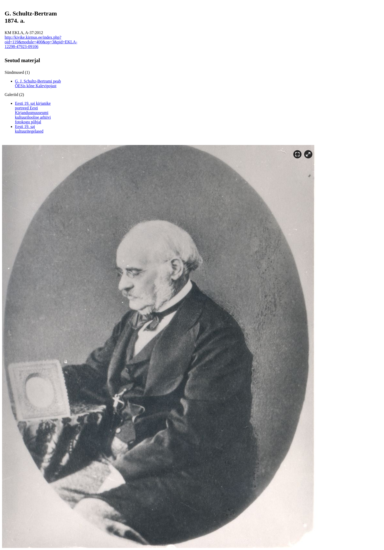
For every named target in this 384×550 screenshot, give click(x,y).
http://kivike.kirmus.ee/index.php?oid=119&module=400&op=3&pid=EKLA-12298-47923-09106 (41, 42)
